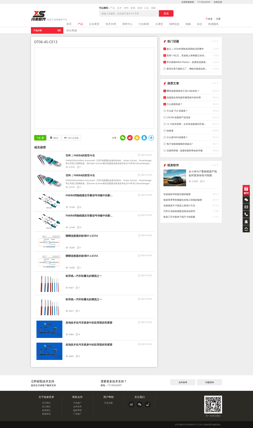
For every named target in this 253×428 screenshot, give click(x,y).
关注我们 (139, 397)
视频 (188, 24)
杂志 (199, 24)
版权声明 (77, 410)
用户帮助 (108, 397)
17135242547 (204, 1)
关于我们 (46, 402)
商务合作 (77, 397)
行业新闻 (144, 24)
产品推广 (77, 402)
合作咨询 (183, 382)
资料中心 (127, 24)
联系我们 (46, 410)
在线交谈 (218, 1)
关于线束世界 (46, 397)
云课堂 (159, 24)
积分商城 (71, 30)
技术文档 (111, 24)
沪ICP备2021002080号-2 (185, 424)
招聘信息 (174, 24)
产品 (80, 24)
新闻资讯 (46, 413)
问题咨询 (209, 382)
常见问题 (108, 402)
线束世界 (208, 424)
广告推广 (77, 413)
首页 (69, 24)
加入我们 (46, 406)
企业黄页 (94, 24)
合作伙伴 (77, 406)
